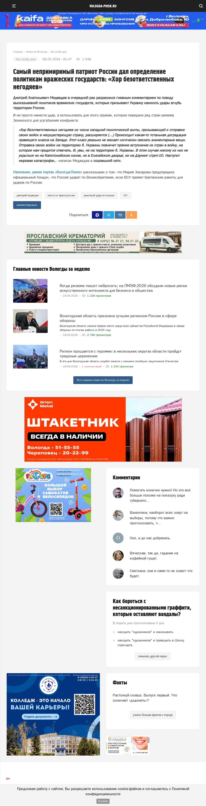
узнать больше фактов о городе (153, 715)
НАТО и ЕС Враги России (61, 195)
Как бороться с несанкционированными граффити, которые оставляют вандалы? (152, 608)
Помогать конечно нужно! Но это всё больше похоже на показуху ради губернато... (160, 495)
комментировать (27, 205)
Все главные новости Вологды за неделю (103, 380)
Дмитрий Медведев (28, 195)
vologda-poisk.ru (103, 6)
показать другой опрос (152, 656)
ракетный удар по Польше (99, 195)
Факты (120, 683)
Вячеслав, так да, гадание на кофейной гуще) (154, 555)
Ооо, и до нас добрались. (150, 538)
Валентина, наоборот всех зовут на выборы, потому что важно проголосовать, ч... (159, 517)
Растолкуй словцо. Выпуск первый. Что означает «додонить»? (145, 698)
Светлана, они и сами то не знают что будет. (161, 573)
